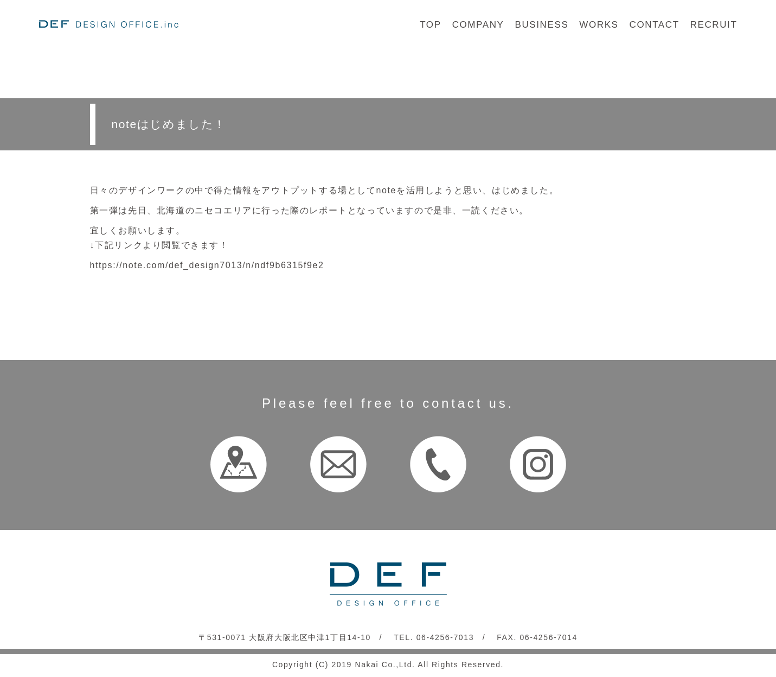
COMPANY (478, 25)
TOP (430, 25)
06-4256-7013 (445, 637)
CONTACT (654, 25)
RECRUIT (713, 25)
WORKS (598, 25)
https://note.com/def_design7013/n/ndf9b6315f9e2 (207, 265)
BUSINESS (542, 25)
